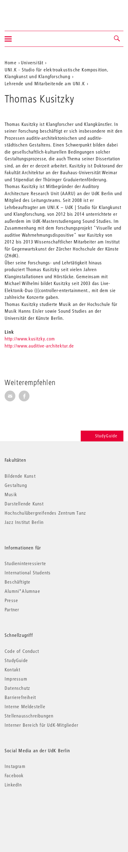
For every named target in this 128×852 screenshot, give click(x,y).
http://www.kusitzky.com (30, 339)
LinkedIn (13, 785)
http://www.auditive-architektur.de (39, 346)
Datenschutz (17, 688)
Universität (32, 62)
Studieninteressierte (25, 563)
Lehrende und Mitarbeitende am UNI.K (45, 83)
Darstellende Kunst (24, 503)
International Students (28, 572)
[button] (117, 38)
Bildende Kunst (20, 476)
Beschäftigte (17, 582)
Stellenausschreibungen (29, 716)
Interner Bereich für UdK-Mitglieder (41, 725)
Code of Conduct (22, 651)
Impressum (16, 679)
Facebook (14, 775)
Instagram (15, 766)
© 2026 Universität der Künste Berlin (37, 810)
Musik (11, 494)
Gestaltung (16, 485)
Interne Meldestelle (25, 706)
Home (11, 62)
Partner (12, 609)
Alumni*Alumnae (22, 591)
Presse (11, 600)
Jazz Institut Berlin (24, 522)
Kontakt (12, 669)
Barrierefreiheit (20, 697)
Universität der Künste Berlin (29, 11)
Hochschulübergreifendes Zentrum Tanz (45, 513)
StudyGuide (102, 436)
